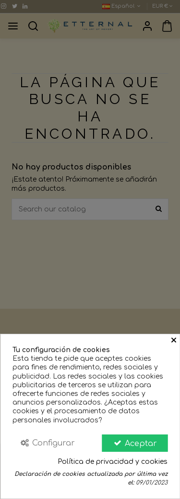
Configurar (47, 443)
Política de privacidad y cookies (113, 461)
